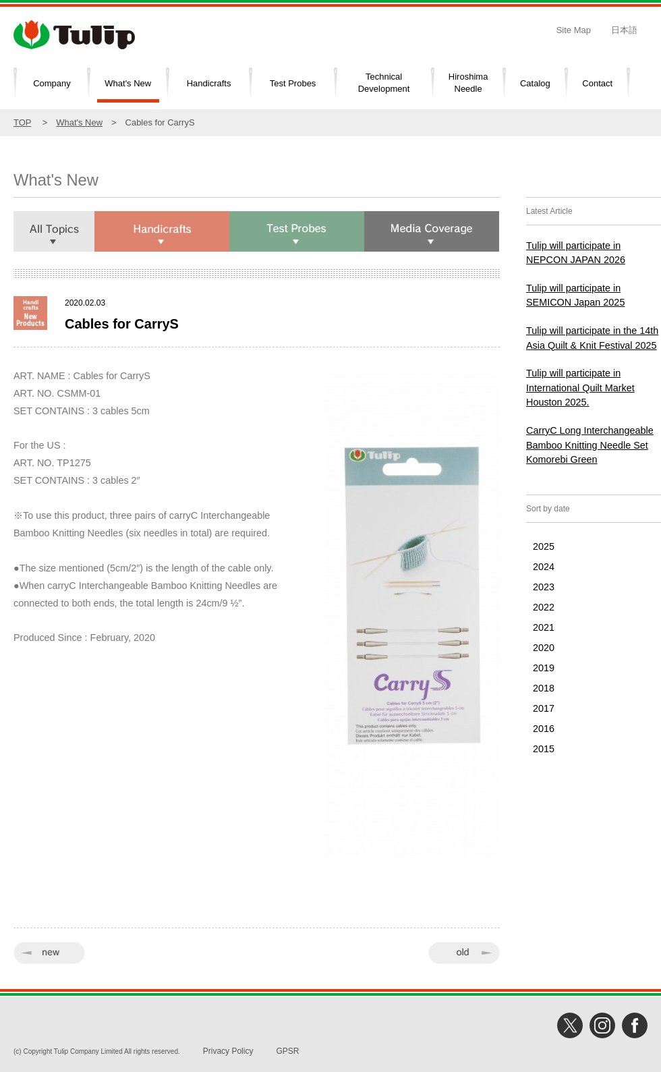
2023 (543, 587)
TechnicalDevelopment (384, 83)
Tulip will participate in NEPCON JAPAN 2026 (575, 253)
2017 (543, 708)
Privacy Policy (228, 1051)
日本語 (624, 30)
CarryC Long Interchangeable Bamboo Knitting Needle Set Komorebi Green (590, 445)
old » (464, 953)
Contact (597, 83)
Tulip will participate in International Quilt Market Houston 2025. (580, 387)
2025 (543, 546)
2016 (543, 728)
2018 (543, 688)
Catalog (535, 83)
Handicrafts (209, 83)
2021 (543, 627)
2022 (543, 607)
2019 (543, 667)
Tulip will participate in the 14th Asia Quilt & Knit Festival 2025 (592, 338)
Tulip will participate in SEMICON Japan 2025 (575, 295)
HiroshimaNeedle (468, 83)
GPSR (287, 1051)
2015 (543, 748)
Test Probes (293, 83)
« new (49, 953)
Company (52, 83)
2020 (543, 647)
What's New (128, 83)
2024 (543, 566)
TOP (22, 122)
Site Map (573, 30)
